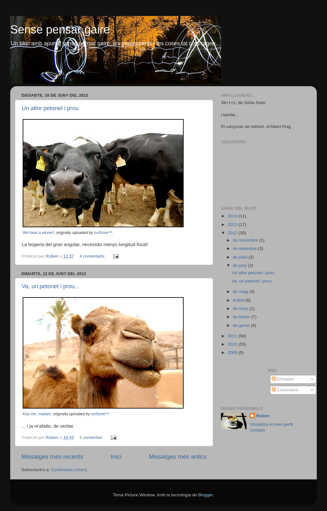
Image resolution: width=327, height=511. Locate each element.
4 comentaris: (93, 256)
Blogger (205, 494)
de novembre (246, 240)
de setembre (245, 248)
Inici (116, 456)
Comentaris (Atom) (69, 469)
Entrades (283, 379)
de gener (242, 325)
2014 (233, 216)
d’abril (239, 300)
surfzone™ (103, 232)
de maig (241, 291)
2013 (233, 224)
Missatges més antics (178, 456)
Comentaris (285, 389)
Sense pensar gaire (60, 29)
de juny (240, 265)
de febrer (242, 316)
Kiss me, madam (37, 414)
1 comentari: (92, 437)
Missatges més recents (52, 456)
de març (241, 308)
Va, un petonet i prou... (51, 286)
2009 (233, 352)
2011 (233, 336)
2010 (233, 344)
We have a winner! (38, 232)
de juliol (241, 257)
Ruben (263, 415)
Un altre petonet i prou (50, 108)
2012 (233, 232)
